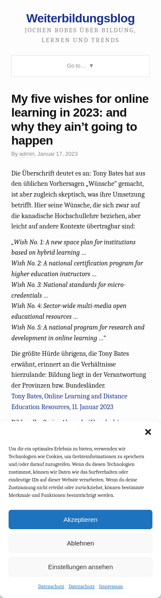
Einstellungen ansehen (80, 566)
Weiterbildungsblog (80, 18)
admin (27, 154)
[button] (148, 432)
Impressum (111, 586)
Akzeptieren (80, 519)
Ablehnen (80, 543)
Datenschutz (51, 586)
